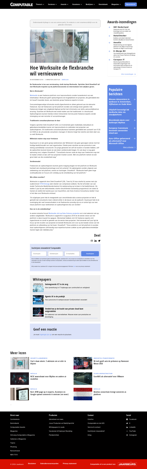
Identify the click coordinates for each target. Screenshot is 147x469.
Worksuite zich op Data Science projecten (64, 213)
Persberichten (54, 435)
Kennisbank (14, 423)
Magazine (14, 431)
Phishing (13, 447)
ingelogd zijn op (45, 335)
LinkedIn (132, 427)
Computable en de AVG (96, 423)
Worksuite (34, 95)
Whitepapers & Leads (57, 427)
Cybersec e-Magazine (18, 439)
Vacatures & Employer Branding (60, 431)
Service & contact (94, 427)
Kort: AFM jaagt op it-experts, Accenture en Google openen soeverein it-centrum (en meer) (49, 393)
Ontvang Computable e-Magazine (22, 435)
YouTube (132, 431)
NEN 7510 (14, 455)
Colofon (91, 419)
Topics (12, 443)
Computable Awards (17, 427)
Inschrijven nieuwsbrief (96, 431)
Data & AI (65, 79)
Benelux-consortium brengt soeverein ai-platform (110, 393)
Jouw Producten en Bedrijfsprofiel (61, 423)
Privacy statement (69, 463)
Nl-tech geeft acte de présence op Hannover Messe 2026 (111, 362)
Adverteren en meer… (56, 419)
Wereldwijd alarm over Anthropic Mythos (119, 121)
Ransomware (15, 451)
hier (74, 266)
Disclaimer (32, 463)
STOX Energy (44, 184)
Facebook (132, 419)
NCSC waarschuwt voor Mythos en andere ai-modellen (48, 377)
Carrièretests (15, 419)
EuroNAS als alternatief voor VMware (109, 376)
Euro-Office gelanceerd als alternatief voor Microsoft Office (119, 141)
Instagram (133, 435)
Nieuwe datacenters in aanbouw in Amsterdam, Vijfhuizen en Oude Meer (120, 101)
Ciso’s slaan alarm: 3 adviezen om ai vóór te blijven (48, 362)
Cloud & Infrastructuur (103, 373)
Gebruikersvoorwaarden (49, 463)
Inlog (89, 435)
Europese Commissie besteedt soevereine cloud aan (118, 130)
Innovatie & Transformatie (104, 358)
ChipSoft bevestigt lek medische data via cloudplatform (119, 112)
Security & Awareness (38, 358)
